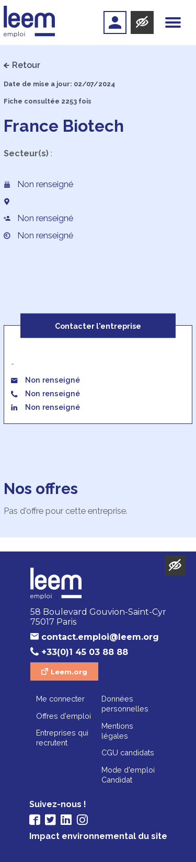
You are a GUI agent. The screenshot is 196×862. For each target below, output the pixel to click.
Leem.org (69, 672)
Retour (26, 65)
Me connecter (60, 698)
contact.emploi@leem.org (100, 637)
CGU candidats (127, 752)
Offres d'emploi (63, 715)
